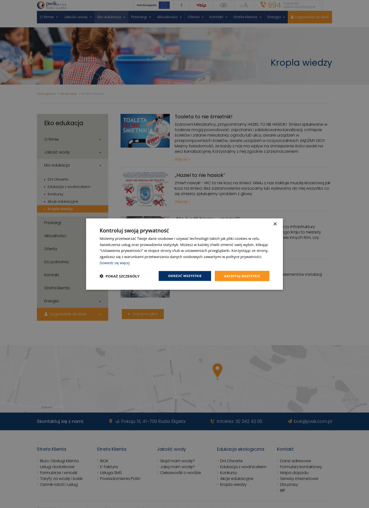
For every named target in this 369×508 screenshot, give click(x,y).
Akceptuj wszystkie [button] (241, 275)
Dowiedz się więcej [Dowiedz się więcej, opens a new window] (116, 262)
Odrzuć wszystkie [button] (182, 275)
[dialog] (184, 254)
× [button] (275, 224)
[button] (119, 276)
